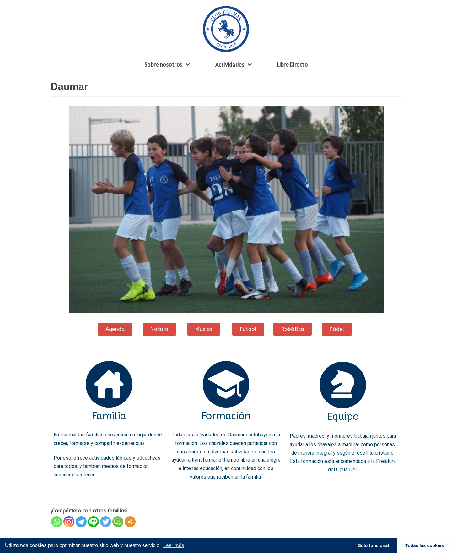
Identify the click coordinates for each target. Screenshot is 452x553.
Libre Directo (292, 64)
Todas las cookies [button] (424, 545)
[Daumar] (226, 29)
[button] (115, 329)
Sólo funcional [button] (373, 545)
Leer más (173, 545)
